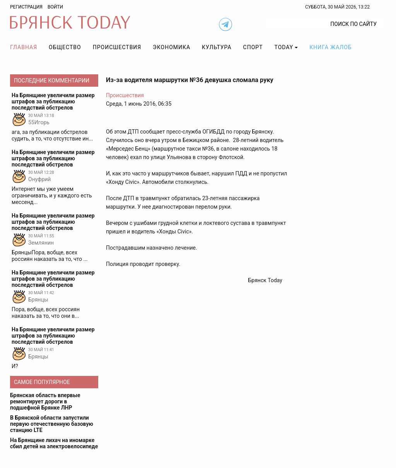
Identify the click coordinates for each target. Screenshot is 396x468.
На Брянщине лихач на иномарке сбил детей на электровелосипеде (54, 443)
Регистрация (26, 7)
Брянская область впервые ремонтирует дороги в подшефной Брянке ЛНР (45, 401)
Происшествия (117, 47)
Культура (216, 47)
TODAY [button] (284, 47)
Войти (55, 7)
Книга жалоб (330, 47)
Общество (65, 47)
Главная (23, 47)
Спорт (253, 47)
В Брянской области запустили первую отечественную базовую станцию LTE (51, 424)
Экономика (171, 47)
